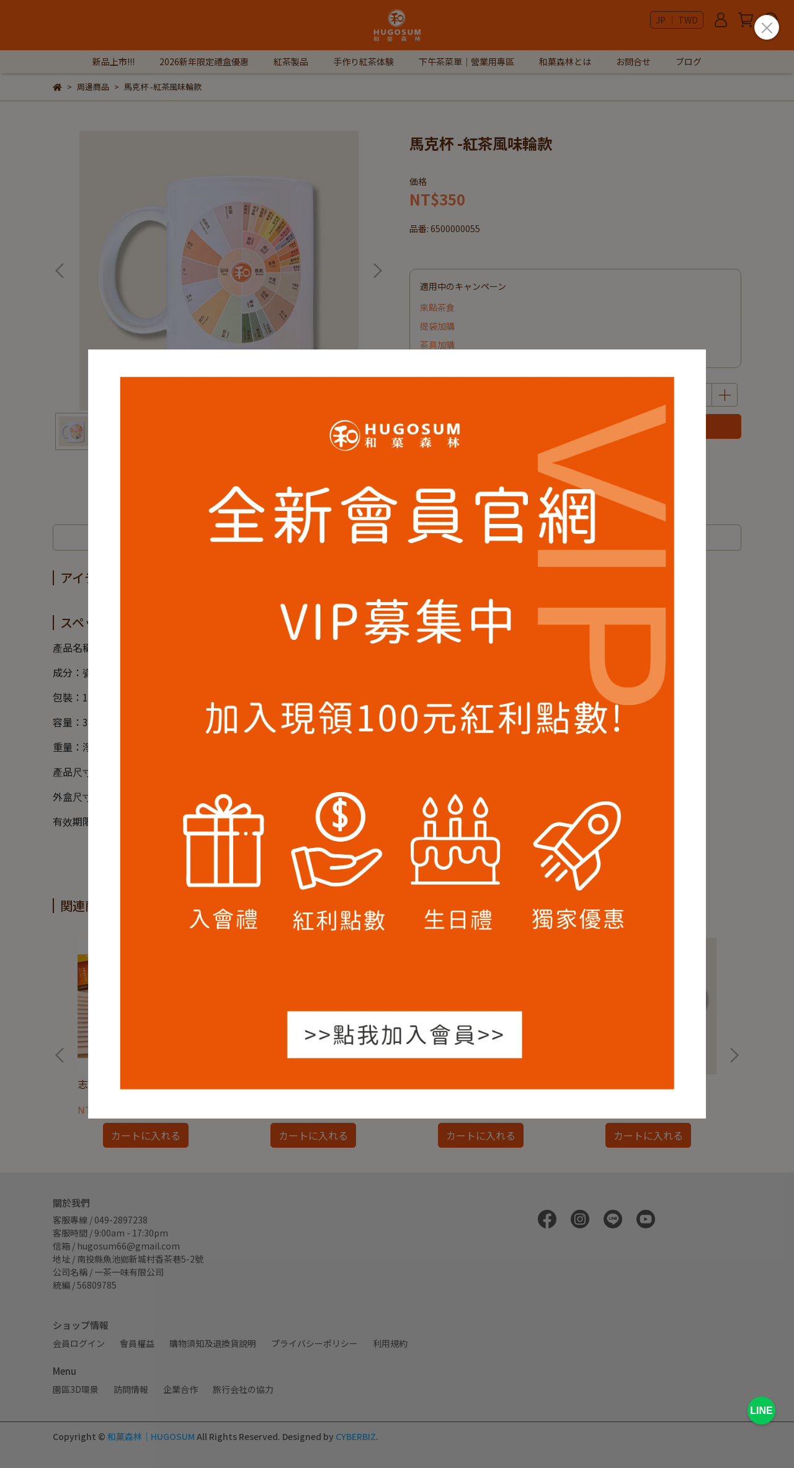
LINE (761, 1410)
